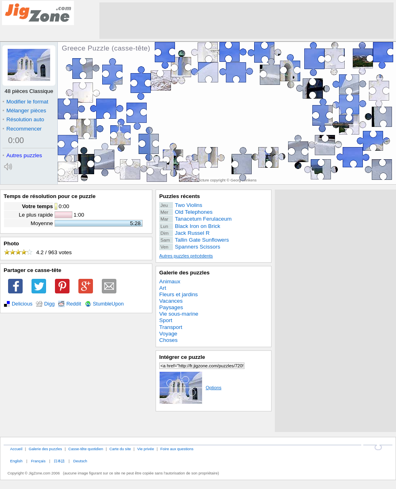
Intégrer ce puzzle (182, 357)
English (16, 461)
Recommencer (22, 129)
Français (38, 461)
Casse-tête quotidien (85, 449)
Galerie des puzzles (184, 273)
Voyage (168, 334)
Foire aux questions (177, 449)
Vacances (171, 301)
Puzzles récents (179, 196)
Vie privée (145, 449)
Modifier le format (25, 102)
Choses (168, 340)
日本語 (59, 461)
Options (190, 387)
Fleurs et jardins (178, 294)
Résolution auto (23, 119)
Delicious (22, 304)
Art (162, 288)
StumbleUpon (108, 304)
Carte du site (120, 449)
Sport (165, 320)
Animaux (169, 281)
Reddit (73, 304)
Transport (170, 327)
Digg (49, 304)
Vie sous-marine (178, 314)
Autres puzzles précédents (186, 255)
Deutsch (80, 461)
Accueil (16, 449)
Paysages (171, 307)
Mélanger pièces (24, 110)
